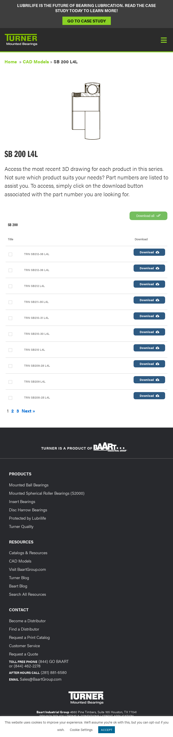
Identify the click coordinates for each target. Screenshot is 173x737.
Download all (148, 216)
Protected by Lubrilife (27, 518)
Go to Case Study (86, 21)
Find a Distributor (24, 629)
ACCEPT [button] (106, 730)
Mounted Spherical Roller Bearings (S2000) (46, 493)
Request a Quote (23, 654)
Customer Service (24, 645)
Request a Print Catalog (29, 637)
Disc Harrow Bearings (28, 509)
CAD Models (36, 61)
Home (11, 61)
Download (149, 252)
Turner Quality (21, 526)
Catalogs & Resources (28, 552)
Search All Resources (27, 594)
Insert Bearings (22, 501)
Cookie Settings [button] (81, 729)
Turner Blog (19, 577)
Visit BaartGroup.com (27, 569)
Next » (28, 411)
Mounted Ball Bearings (28, 485)
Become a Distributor (27, 620)
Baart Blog (18, 586)
